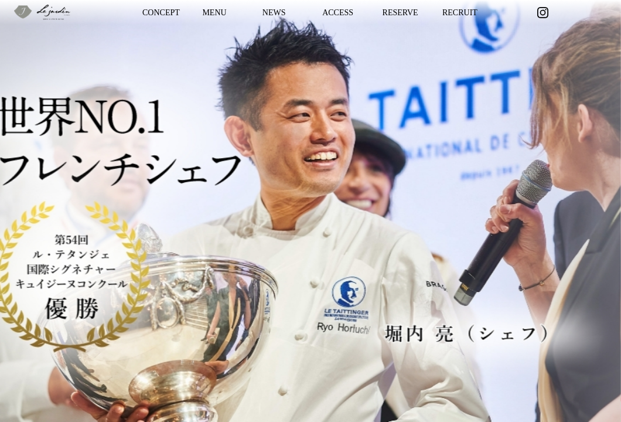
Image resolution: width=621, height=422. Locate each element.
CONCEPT (161, 12)
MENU (214, 12)
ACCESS (337, 12)
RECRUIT (459, 12)
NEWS (274, 12)
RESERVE (400, 12)
